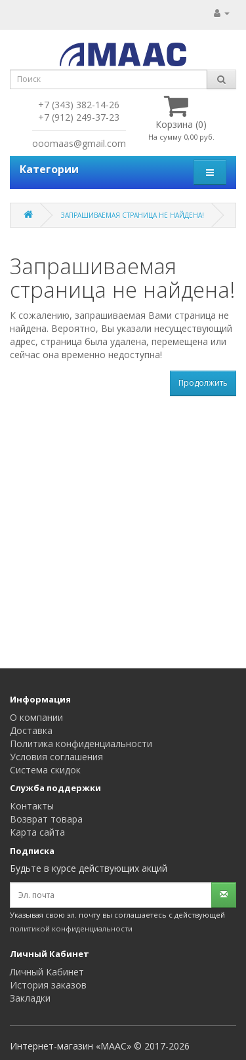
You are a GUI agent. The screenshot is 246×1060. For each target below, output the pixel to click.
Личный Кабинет (47, 972)
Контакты (32, 806)
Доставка (31, 730)
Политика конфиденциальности (81, 743)
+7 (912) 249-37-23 (78, 117)
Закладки (30, 998)
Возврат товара (46, 819)
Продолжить (203, 382)
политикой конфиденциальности (71, 928)
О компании (36, 717)
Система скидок (45, 770)
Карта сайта (37, 832)
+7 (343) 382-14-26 (78, 104)
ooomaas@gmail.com (79, 143)
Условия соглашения (56, 756)
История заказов (48, 985)
